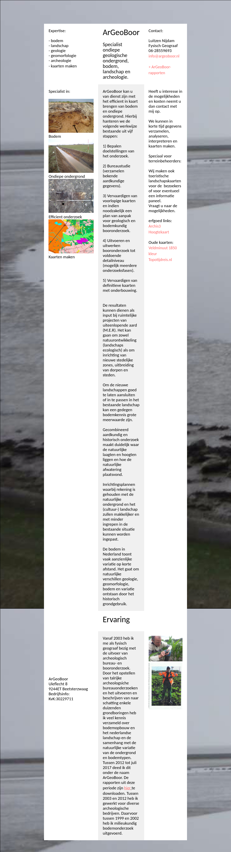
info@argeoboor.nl (164, 56)
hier (127, 788)
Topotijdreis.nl (160, 259)
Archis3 (155, 226)
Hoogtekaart (159, 232)
